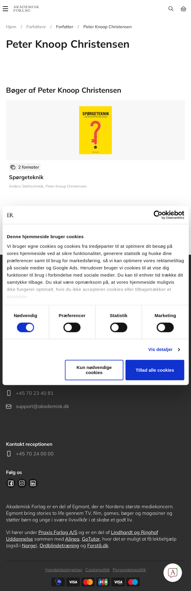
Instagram (22, 483)
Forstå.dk (97, 545)
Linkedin (33, 483)
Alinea (72, 539)
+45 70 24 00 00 (35, 454)
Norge (29, 545)
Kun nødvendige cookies (94, 370)
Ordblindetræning (59, 545)
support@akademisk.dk (42, 406)
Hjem (11, 26)
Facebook (11, 483)
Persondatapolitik (129, 569)
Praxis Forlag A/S (57, 532)
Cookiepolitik (97, 569)
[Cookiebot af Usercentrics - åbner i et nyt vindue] (158, 214)
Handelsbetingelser (63, 569)
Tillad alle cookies (155, 370)
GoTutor (91, 539)
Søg (171, 8)
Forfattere (36, 26)
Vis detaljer (160, 349)
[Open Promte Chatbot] (172, 572)
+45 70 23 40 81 (35, 393)
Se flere (95, 161)
